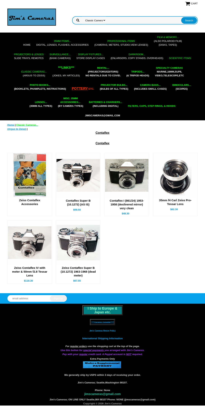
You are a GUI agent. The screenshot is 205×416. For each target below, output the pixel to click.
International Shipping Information (102, 338)
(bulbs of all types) (114, 87)
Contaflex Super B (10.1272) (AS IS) (78, 202)
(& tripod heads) (137, 73)
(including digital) (105, 104)
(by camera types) (70, 102)
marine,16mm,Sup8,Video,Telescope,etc (169, 71)
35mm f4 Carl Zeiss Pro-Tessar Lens (175, 202)
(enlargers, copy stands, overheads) (137, 56)
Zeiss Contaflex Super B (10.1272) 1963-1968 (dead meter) (78, 271)
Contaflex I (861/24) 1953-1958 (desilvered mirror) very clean (127, 204)
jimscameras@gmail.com (102, 115)
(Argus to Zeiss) (34, 73)
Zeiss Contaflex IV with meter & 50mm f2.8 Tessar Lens (29, 271)
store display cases (90, 56)
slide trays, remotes (29, 56)
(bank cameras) (60, 56)
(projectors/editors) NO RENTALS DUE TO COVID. (102, 71)
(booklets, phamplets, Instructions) (40, 87)
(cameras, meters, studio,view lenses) (121, 43)
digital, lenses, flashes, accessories (62, 43)
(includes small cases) (150, 87)
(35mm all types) (41, 104)
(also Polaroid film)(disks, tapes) (168, 41)
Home (27, 44)
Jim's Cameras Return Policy (102, 331)
